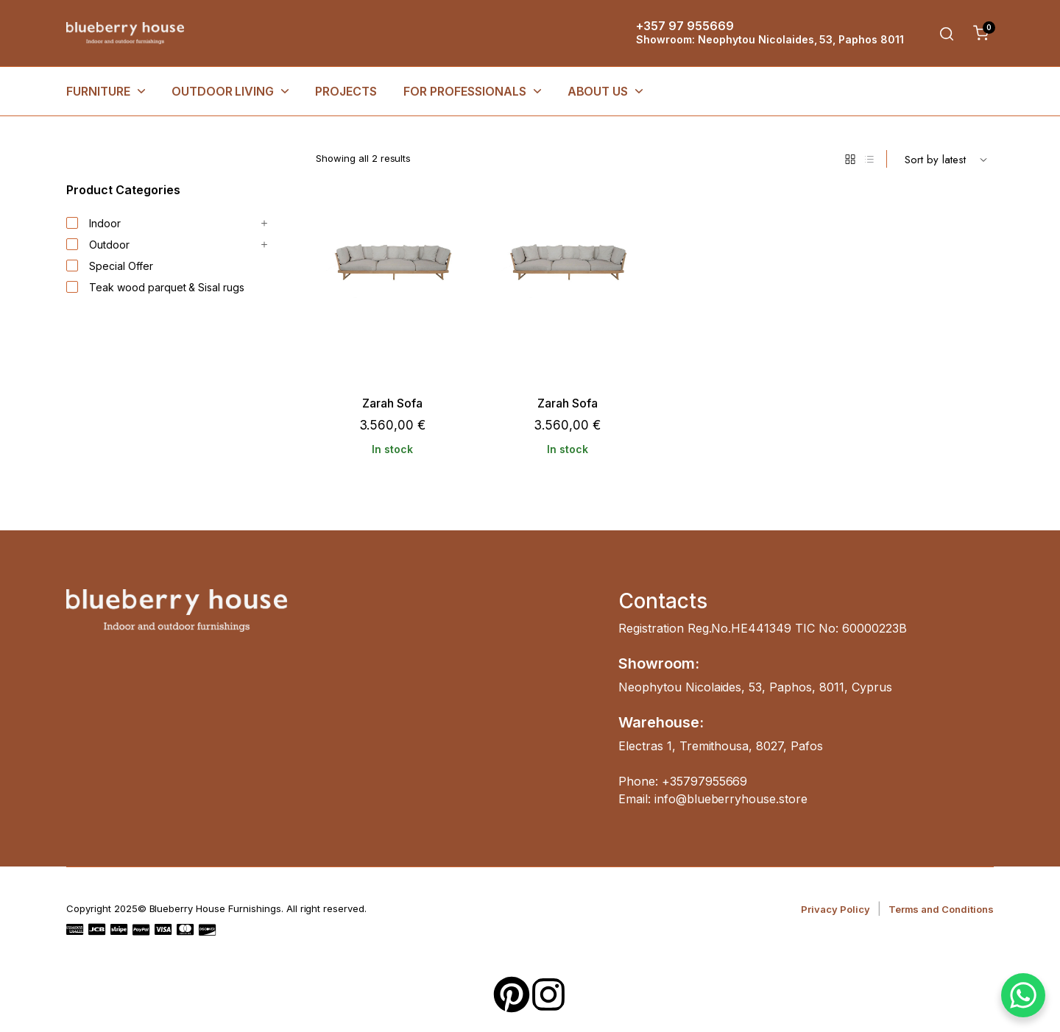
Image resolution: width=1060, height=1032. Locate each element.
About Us (598, 91)
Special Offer (109, 266)
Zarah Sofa (392, 403)
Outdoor (98, 245)
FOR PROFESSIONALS (464, 91)
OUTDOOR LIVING (223, 91)
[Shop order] (946, 159)
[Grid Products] (850, 159)
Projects (346, 91)
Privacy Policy (835, 909)
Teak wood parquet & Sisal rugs (155, 287)
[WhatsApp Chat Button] (1023, 995)
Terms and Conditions (941, 909)
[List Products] (869, 159)
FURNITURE (98, 91)
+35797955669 (705, 781)
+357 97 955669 (685, 25)
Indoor (93, 223)
